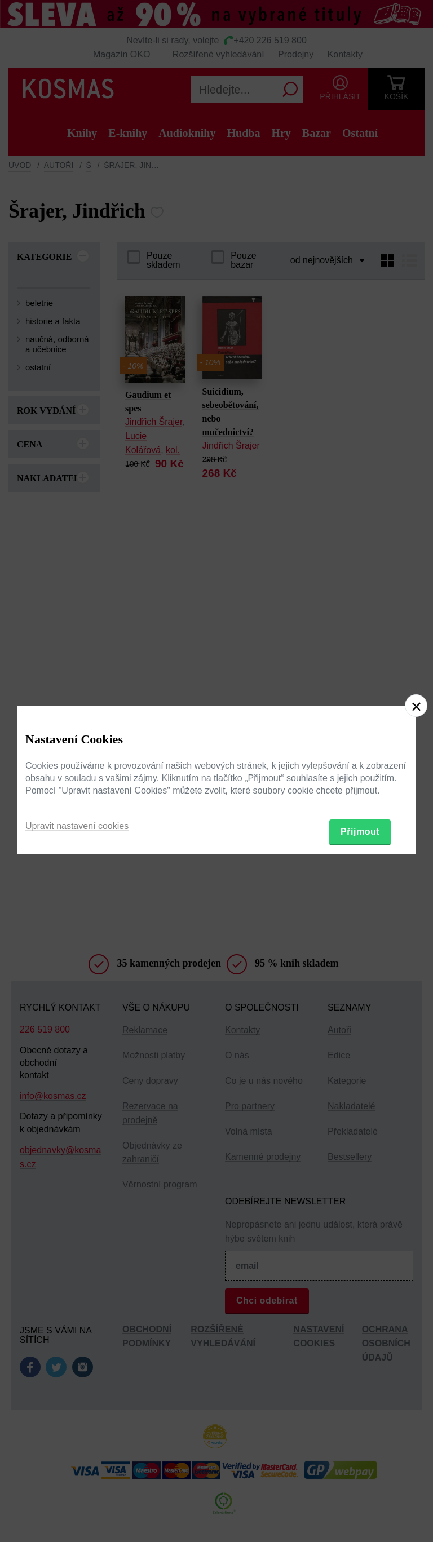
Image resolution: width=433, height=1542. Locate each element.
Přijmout (360, 831)
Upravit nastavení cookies (77, 826)
